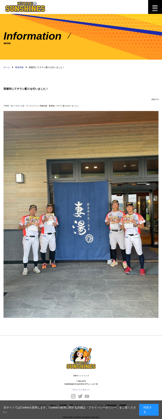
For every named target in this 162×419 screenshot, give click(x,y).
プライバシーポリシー (102, 407)
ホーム (7, 67)
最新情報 (19, 67)
